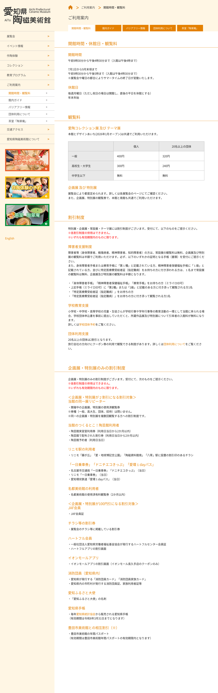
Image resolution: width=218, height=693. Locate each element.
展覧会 (11, 36)
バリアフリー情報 (19, 107)
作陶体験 (12, 55)
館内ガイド (15, 100)
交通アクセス (15, 129)
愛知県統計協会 (85, 614)
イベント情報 (15, 46)
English (9, 238)
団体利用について (19, 114)
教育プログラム (16, 75)
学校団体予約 (87, 324)
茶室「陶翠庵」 (18, 121)
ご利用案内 (13, 85)
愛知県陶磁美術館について (23, 139)
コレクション (15, 65)
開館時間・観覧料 (19, 93)
